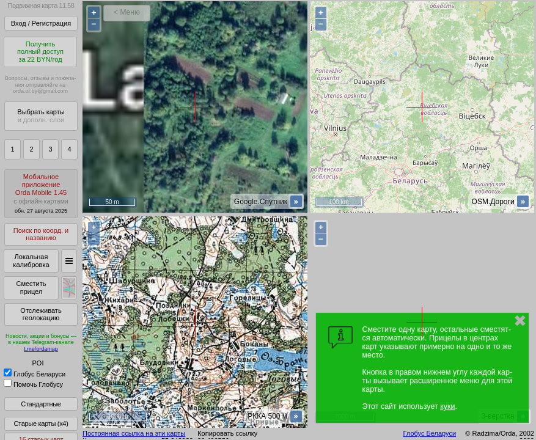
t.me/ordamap (41, 349)
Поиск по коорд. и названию (40, 234)
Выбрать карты (40, 115)
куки (447, 406)
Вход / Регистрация (41, 23)
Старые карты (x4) (40, 423)
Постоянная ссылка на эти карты (134, 433)
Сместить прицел (31, 287)
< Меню (127, 12)
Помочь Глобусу (33, 384)
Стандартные (41, 404)
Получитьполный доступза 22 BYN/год (40, 51)
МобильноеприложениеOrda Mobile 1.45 (41, 193)
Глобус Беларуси (34, 374)
